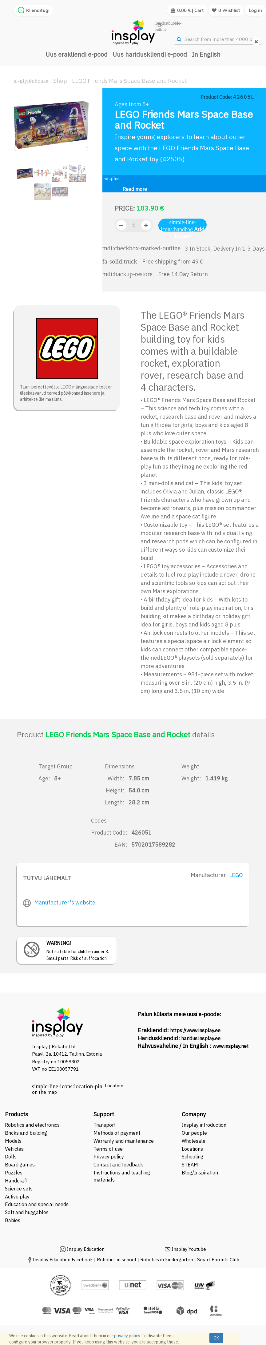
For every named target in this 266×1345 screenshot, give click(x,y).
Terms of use (108, 1149)
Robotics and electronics (32, 1125)
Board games (20, 1165)
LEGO (236, 875)
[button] (16, 145)
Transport (104, 1125)
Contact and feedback (118, 1165)
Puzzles (13, 1173)
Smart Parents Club (218, 1259)
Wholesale (193, 1141)
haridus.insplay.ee (200, 1038)
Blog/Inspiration (200, 1173)
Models (13, 1141)
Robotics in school (116, 1259)
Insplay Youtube (189, 1249)
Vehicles (14, 1149)
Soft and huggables (27, 1212)
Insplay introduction (204, 1125)
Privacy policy (108, 1157)
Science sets (19, 1189)
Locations (192, 1149)
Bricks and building (26, 1133)
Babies (12, 1220)
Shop (60, 80)
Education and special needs (37, 1204)
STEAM (190, 1165)
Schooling (192, 1157)
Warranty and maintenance (124, 1141)
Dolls (11, 1157)
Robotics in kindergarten (167, 1259)
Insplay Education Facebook (63, 1259)
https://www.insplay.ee (195, 1030)
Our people (194, 1133)
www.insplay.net (230, 1046)
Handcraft (16, 1181)
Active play (17, 1197)
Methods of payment (116, 1133)
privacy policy (127, 1336)
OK (216, 1338)
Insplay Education (86, 1249)
